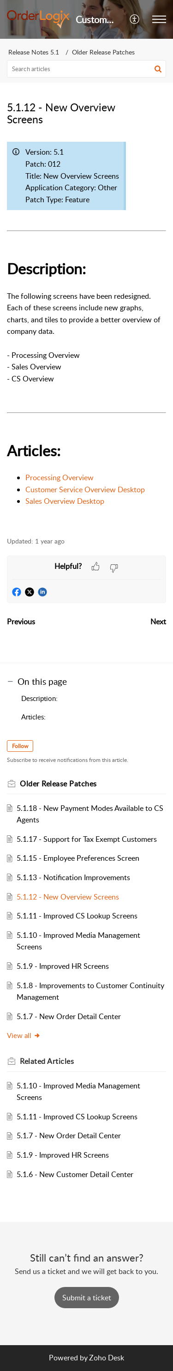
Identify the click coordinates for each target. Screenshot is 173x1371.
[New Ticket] (86, 1297)
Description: (39, 698)
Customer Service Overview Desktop (85, 489)
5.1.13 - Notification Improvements (73, 877)
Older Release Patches (103, 52)
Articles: (33, 716)
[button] (135, 19)
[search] (86, 69)
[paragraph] (86, 331)
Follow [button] (20, 746)
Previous (21, 621)
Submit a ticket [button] (86, 1297)
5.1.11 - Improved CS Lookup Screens (77, 916)
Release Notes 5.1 (33, 52)
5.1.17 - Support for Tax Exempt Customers (87, 839)
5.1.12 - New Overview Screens (68, 897)
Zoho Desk (106, 1358)
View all (24, 1035)
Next (158, 621)
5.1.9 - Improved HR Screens (63, 966)
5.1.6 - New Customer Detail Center (75, 1174)
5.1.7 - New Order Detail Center (69, 1016)
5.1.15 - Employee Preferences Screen (78, 858)
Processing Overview (59, 477)
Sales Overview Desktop (64, 501)
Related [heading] (47, 1061)
